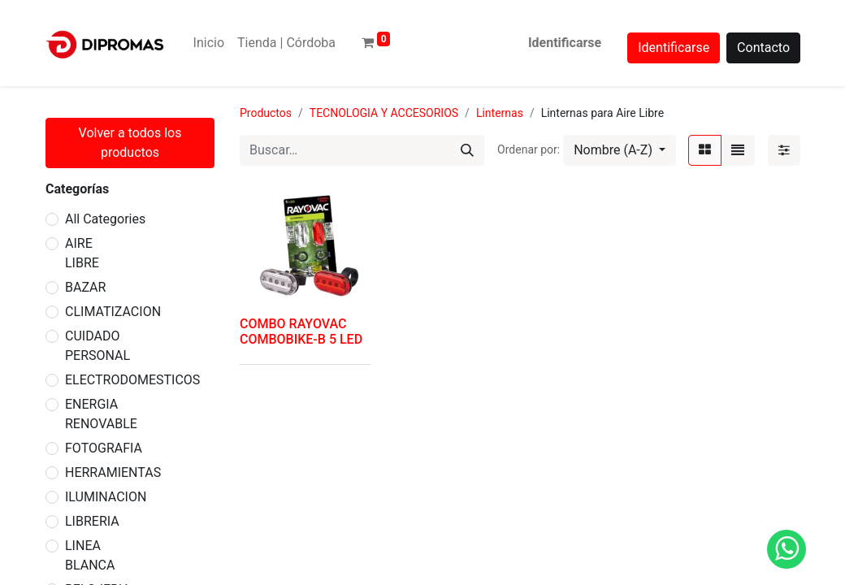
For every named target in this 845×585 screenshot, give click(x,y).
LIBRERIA (92, 521)
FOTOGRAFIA (103, 448)
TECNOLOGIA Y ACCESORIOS (384, 112)
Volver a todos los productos (130, 142)
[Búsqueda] (467, 150)
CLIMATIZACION (113, 311)
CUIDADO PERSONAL (97, 345)
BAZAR (85, 287)
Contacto (763, 47)
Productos (266, 112)
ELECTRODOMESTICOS (132, 380)
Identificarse (564, 42)
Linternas (499, 112)
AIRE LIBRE (82, 253)
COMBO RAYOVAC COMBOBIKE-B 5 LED (301, 331)
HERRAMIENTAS (113, 472)
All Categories (105, 219)
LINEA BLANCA (90, 555)
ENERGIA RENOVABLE (101, 413)
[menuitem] (209, 43)
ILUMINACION (105, 497)
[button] (619, 150)
